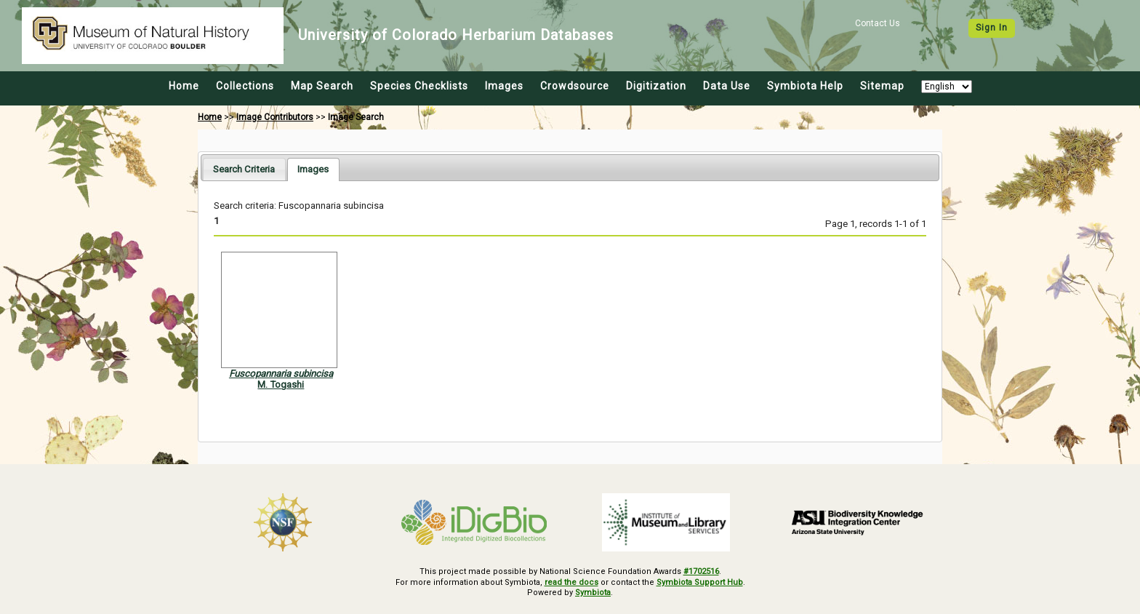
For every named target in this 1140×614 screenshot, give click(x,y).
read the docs (571, 582)
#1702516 (701, 571)
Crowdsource (574, 86)
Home (184, 86)
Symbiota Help (805, 86)
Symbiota (593, 592)
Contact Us (877, 23)
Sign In (992, 28)
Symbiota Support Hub (700, 582)
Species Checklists (419, 86)
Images (504, 86)
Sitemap (882, 86)
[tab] (244, 169)
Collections (245, 86)
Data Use (726, 86)
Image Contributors (274, 117)
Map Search (322, 86)
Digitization (656, 86)
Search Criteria (244, 169)
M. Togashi (280, 384)
